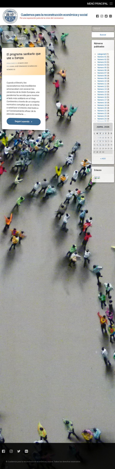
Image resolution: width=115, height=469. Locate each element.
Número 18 (107, 30)
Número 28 (107, 57)
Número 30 (107, 63)
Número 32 (107, 68)
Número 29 (107, 60)
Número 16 (107, 25)
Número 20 (107, 36)
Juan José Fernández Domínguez (24, 66)
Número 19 (107, 33)
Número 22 (107, 41)
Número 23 (107, 44)
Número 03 (12, 70)
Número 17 (107, 28)
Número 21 (107, 38)
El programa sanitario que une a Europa (24, 55)
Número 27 (107, 54)
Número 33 (107, 71)
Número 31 (107, 65)
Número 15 (107, 22)
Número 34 (107, 73)
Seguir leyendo (28, 123)
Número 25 (107, 49)
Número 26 (107, 52)
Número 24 (107, 46)
